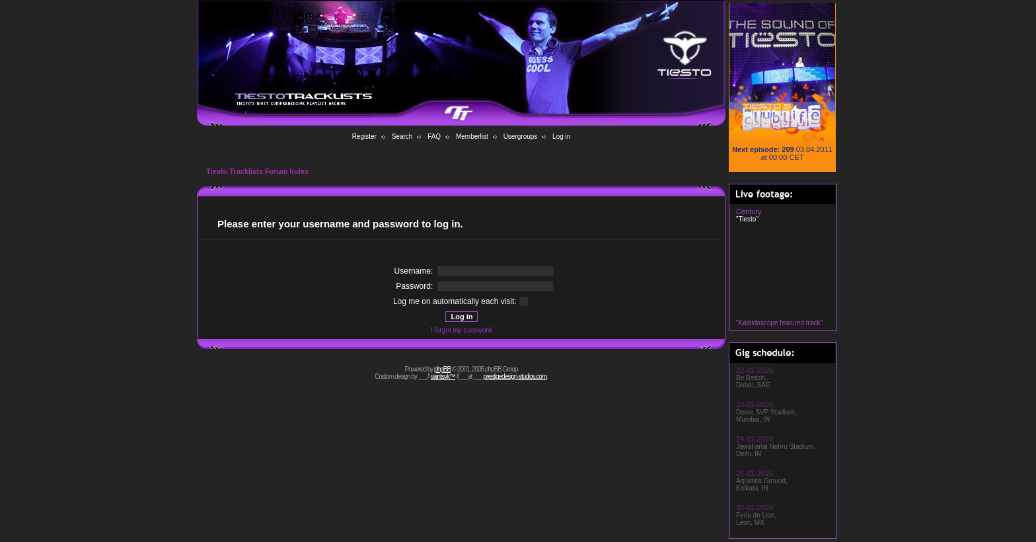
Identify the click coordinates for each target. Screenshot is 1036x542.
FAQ (434, 136)
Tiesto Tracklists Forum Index (257, 171)
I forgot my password (461, 330)
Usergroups (520, 136)
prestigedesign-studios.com (515, 376)
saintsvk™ (443, 376)
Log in (561, 136)
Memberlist (472, 136)
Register (364, 136)
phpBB (442, 369)
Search (402, 136)
